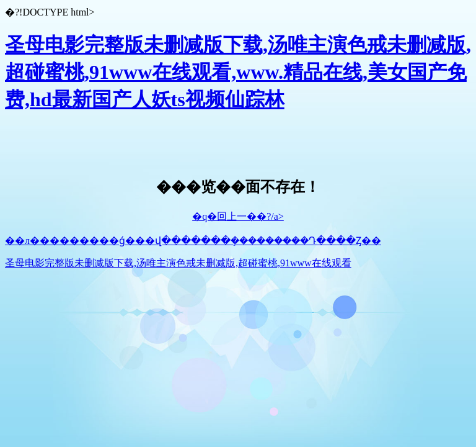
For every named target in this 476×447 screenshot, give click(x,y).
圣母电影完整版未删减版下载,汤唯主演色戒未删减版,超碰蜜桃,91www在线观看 (178, 263)
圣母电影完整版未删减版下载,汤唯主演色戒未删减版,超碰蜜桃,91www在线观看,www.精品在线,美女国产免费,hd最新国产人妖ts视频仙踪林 (238, 72)
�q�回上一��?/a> (238, 216)
